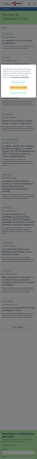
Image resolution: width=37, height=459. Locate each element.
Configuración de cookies (18, 93)
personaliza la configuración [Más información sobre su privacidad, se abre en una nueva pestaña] (20, 77)
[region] (18, 81)
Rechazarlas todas (17, 82)
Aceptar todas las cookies (18, 87)
